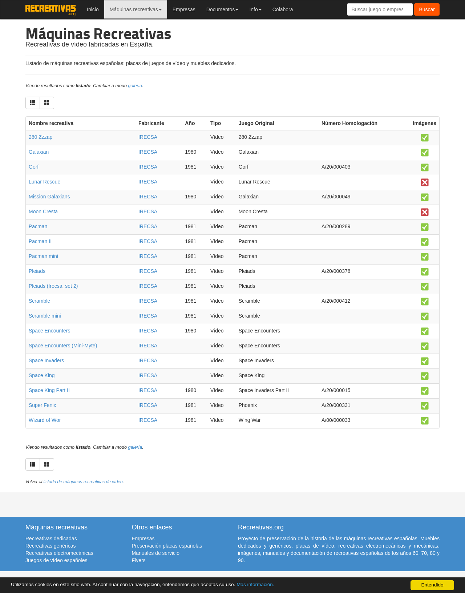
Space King (42, 375)
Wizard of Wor (45, 420)
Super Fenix (42, 405)
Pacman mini (43, 256)
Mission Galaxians (49, 196)
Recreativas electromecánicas (59, 553)
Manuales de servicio (156, 553)
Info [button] (255, 9)
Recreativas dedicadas (51, 538)
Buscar (427, 9)
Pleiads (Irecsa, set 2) (53, 286)
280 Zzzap (40, 137)
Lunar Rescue (44, 182)
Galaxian (39, 152)
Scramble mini (45, 316)
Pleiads (37, 271)
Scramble (39, 301)
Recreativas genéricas (50, 546)
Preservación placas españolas (167, 546)
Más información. (255, 584)
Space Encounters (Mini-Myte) (63, 345)
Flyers (139, 560)
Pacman (38, 226)
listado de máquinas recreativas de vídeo (83, 481)
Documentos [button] (222, 9)
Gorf (34, 167)
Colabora (282, 9)
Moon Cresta (43, 211)
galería (135, 85)
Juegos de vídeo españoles (56, 560)
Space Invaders (46, 360)
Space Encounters (49, 331)
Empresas (184, 9)
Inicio (93, 9)
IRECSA (147, 137)
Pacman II (40, 241)
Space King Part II (49, 390)
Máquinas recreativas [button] (136, 9)
